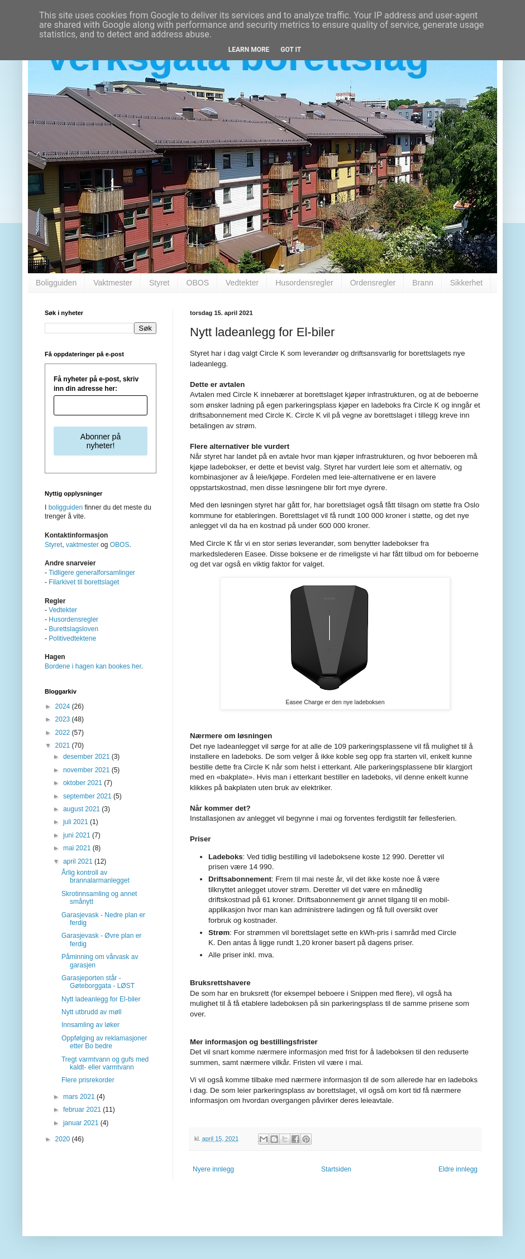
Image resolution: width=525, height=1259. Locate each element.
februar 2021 (83, 1109)
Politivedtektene (72, 638)
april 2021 (78, 861)
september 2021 (88, 796)
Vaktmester (112, 282)
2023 (63, 719)
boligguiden (66, 507)
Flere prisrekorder (87, 1080)
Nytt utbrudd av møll (91, 1012)
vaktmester (82, 545)
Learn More (249, 50)
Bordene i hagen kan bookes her (93, 666)
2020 (63, 1139)
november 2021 (87, 770)
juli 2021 (76, 822)
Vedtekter (242, 282)
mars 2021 (80, 1097)
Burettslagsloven (73, 629)
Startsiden (336, 1169)
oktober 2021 (83, 783)
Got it (290, 50)
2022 (63, 733)
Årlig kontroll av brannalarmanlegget (95, 876)
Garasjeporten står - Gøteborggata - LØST (98, 982)
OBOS (198, 282)
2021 (63, 745)
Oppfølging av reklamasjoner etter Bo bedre (104, 1042)
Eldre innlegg (458, 1169)
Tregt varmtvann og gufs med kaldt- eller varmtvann (105, 1063)
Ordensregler (373, 282)
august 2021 (82, 809)
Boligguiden (56, 282)
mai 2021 (78, 848)
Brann (422, 282)
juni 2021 (77, 835)
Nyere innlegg (213, 1169)
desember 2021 (87, 757)
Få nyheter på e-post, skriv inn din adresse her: (96, 384)
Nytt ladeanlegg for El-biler (100, 999)
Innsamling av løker (90, 1025)
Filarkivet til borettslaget (84, 582)
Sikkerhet (466, 282)
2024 (63, 706)
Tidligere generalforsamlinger (92, 573)
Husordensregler (304, 282)
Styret (159, 282)
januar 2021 (82, 1123)
